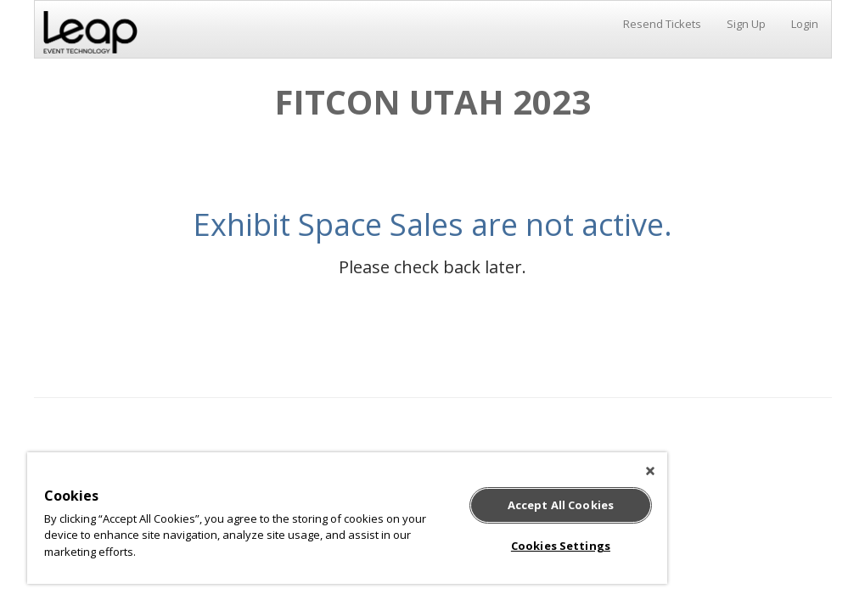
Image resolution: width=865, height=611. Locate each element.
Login (804, 23)
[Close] (650, 471)
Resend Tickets (662, 23)
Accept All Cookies (561, 505)
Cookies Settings (560, 545)
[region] (347, 518)
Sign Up (746, 23)
